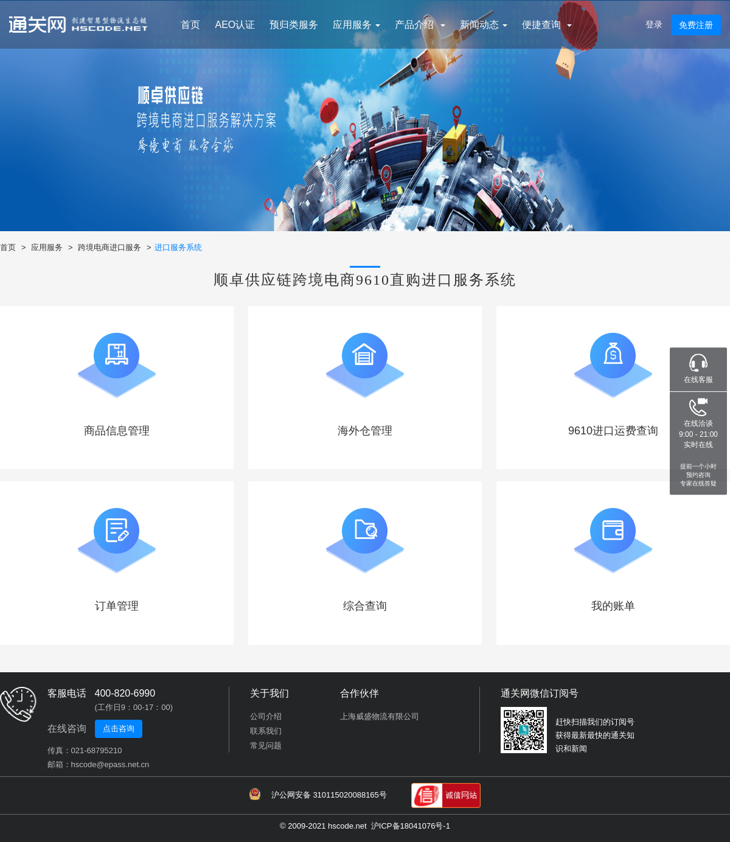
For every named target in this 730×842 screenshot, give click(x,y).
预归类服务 (293, 24)
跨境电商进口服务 (109, 247)
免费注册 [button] (696, 25)
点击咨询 (118, 728)
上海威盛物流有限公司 (379, 716)
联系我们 (266, 731)
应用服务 (47, 247)
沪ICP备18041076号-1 (410, 825)
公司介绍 (266, 716)
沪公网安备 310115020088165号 (318, 794)
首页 (190, 24)
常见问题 (266, 745)
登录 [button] (653, 24)
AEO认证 (235, 24)
